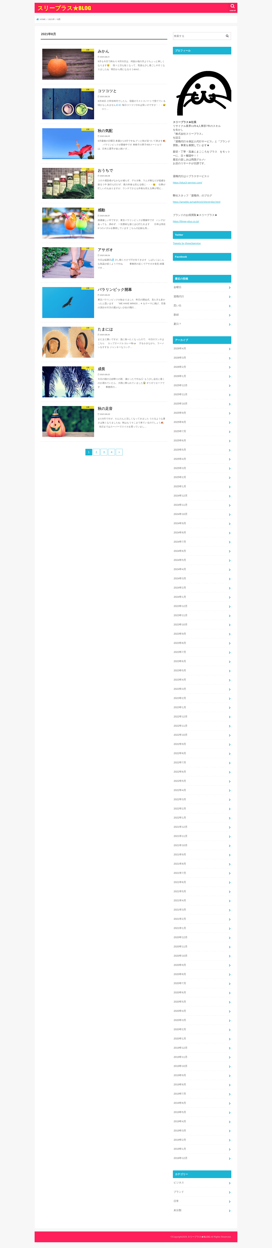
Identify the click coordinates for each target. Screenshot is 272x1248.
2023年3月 (180, 688)
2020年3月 (180, 1020)
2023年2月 (180, 698)
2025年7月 (180, 431)
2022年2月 (180, 808)
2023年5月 (180, 670)
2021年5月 (180, 891)
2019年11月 (180, 1057)
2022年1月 (180, 817)
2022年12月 (180, 716)
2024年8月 (180, 532)
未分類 (177, 1210)
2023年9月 (180, 633)
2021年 (51, 19)
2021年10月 (180, 845)
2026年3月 (180, 357)
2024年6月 (180, 551)
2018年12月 (180, 1158)
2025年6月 (180, 440)
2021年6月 (180, 882)
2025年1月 (180, 486)
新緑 (176, 314)
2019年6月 (180, 1103)
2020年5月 (180, 1001)
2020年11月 (180, 946)
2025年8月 (180, 422)
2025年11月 (180, 394)
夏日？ (177, 324)
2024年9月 (180, 523)
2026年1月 (180, 376)
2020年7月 (180, 983)
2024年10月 (180, 514)
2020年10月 (180, 955)
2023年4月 (180, 679)
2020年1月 (180, 1038)
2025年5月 (180, 449)
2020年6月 (180, 992)
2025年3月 (180, 468)
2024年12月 (180, 495)
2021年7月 (180, 873)
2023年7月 (180, 652)
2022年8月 (180, 753)
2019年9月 (180, 1075)
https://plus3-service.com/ (187, 182)
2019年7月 (180, 1093)
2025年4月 (180, 459)
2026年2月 (180, 366)
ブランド (179, 1191)
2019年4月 (180, 1121)
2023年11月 (180, 615)
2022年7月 (180, 762)
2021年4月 (180, 900)
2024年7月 (180, 541)
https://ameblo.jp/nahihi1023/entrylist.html (196, 202)
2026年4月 (180, 348)
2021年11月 (180, 836)
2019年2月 (180, 1139)
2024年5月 (180, 560)
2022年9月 (180, 744)
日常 (176, 1201)
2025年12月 (180, 385)
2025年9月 (180, 412)
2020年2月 (180, 1029)
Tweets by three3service (187, 243)
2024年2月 (180, 587)
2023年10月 (180, 624)
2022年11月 (180, 725)
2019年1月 (180, 1148)
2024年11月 (180, 504)
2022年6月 (180, 771)
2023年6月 (180, 661)
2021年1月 (180, 928)
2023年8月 (180, 643)
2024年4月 (180, 569)
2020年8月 (180, 974)
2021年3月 (180, 909)
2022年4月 (180, 790)
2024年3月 (180, 578)
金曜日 (177, 287)
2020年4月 (180, 1010)
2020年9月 (180, 965)
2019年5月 (180, 1112)
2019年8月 (180, 1084)
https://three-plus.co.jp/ (186, 221)
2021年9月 (180, 854)
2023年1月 (180, 707)
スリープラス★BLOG (64, 8)
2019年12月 (180, 1047)
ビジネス (179, 1182)
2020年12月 (180, 937)
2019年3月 (180, 1130)
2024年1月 (180, 596)
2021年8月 (180, 863)
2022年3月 (180, 799)
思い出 (177, 305)
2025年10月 (180, 403)
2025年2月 (180, 477)
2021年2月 (180, 918)
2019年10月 (180, 1066)
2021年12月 (180, 826)
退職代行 (179, 296)
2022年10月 (180, 734)
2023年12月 (180, 606)
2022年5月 (180, 781)
